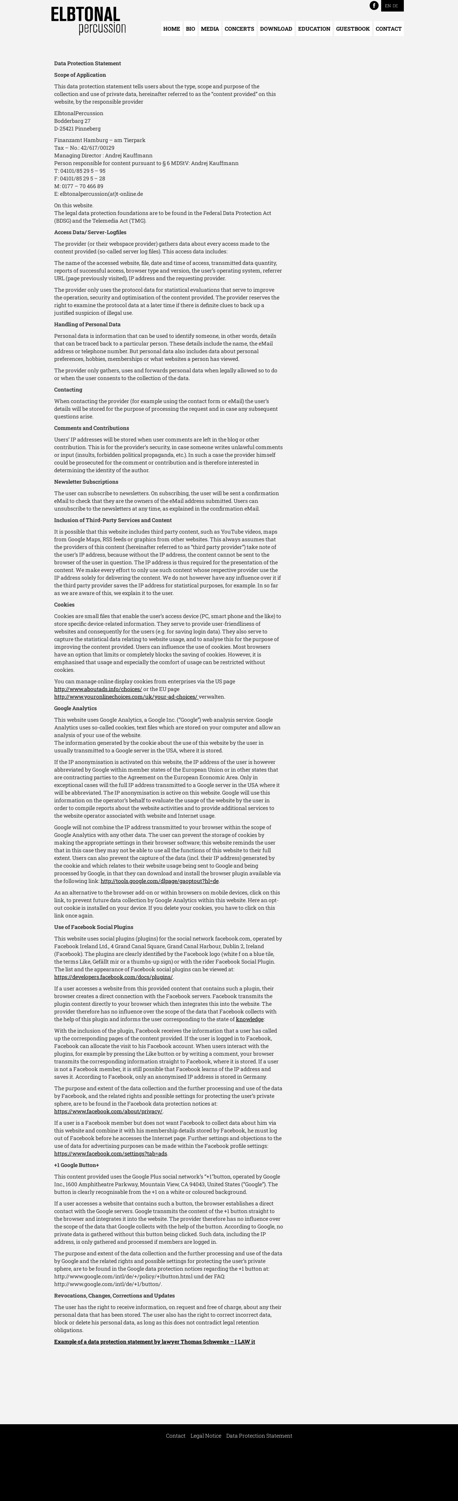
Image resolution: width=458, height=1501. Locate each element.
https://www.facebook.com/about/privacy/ (108, 1111)
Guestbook (353, 28)
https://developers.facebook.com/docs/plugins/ (113, 976)
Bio (190, 28)
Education (314, 28)
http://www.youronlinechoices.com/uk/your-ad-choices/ (126, 696)
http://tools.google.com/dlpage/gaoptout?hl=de (160, 880)
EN (388, 5)
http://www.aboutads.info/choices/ (98, 689)
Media (210, 28)
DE (395, 5)
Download (276, 28)
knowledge (250, 1019)
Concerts (239, 28)
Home (171, 28)
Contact (389, 28)
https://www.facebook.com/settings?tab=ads (110, 1153)
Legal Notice (206, 1435)
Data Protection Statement (259, 1435)
